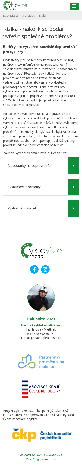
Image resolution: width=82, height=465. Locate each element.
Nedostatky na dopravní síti (29, 165)
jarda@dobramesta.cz (46, 338)
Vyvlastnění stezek (22, 208)
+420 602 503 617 (44, 334)
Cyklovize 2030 (53, 455)
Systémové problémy (24, 187)
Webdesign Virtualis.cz (41, 459)
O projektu (28, 15)
